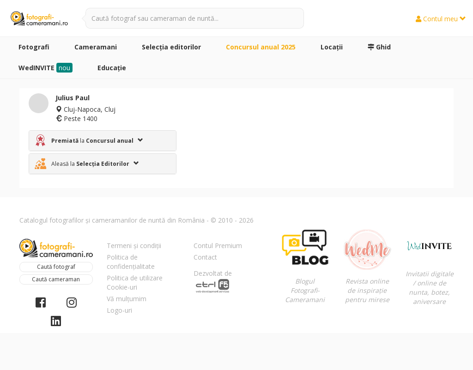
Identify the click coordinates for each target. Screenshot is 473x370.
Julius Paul (72, 97)
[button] (102, 140)
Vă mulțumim (126, 298)
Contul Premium (218, 245)
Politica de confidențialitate (131, 262)
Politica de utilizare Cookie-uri (135, 282)
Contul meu (441, 18)
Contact (205, 257)
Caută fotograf (56, 267)
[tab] (102, 141)
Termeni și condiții (134, 245)
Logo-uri (119, 310)
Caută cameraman (56, 279)
